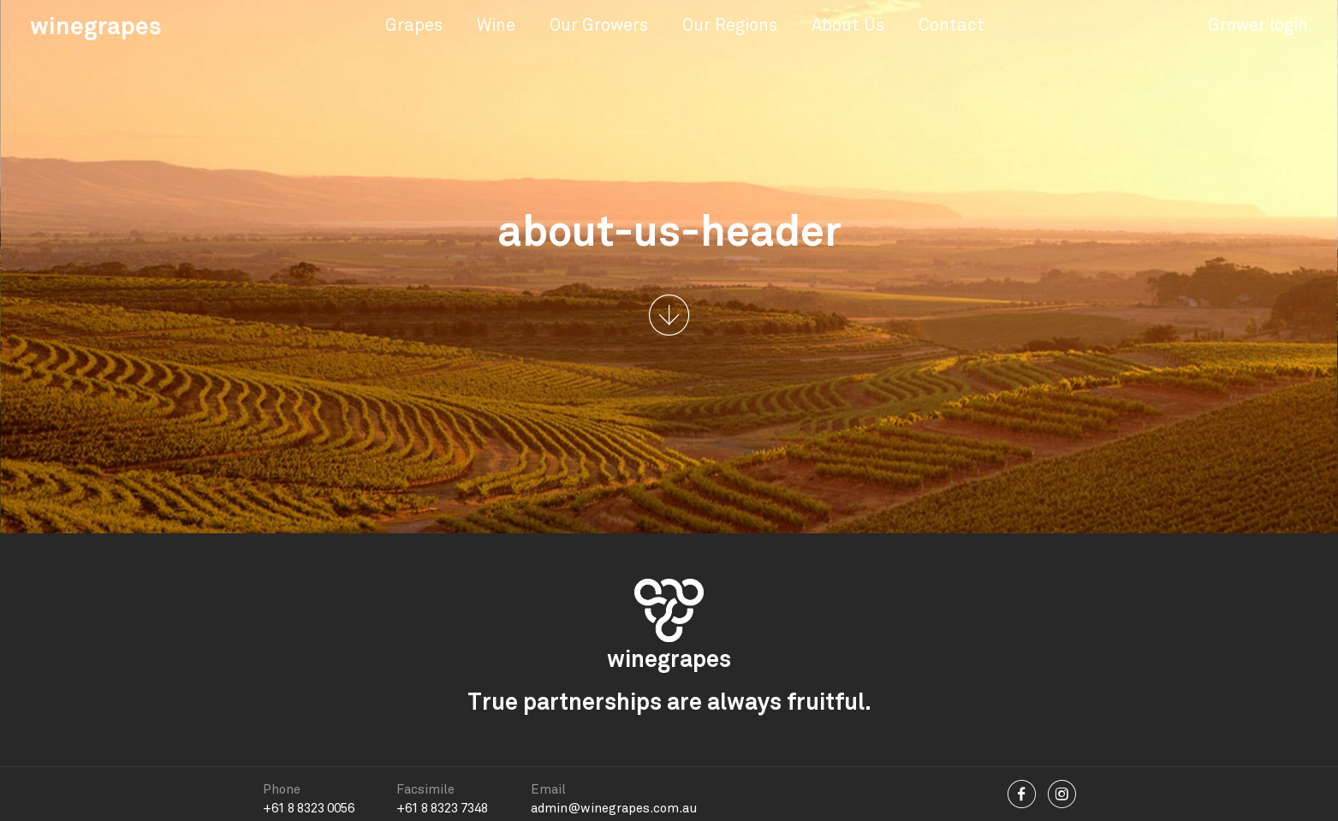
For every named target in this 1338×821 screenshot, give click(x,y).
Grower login (1258, 25)
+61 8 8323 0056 (308, 808)
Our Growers (599, 25)
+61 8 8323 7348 (442, 808)
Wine (496, 25)
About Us (848, 25)
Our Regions (729, 25)
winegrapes (96, 25)
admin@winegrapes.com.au (614, 808)
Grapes (414, 25)
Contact (951, 25)
